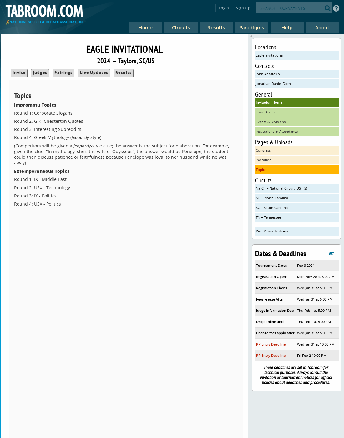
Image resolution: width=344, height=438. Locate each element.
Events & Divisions (271, 121)
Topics (261, 169)
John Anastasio (268, 74)
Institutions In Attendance (277, 131)
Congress (263, 150)
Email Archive (266, 112)
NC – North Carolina (272, 198)
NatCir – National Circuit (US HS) (281, 188)
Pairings (63, 72)
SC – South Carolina (272, 207)
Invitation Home (269, 102)
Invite (19, 72)
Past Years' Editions (272, 231)
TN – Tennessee (268, 217)
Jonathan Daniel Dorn (273, 83)
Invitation (263, 159)
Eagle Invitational (270, 55)
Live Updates (94, 72)
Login (224, 8)
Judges (40, 72)
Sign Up (243, 8)
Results (123, 72)
